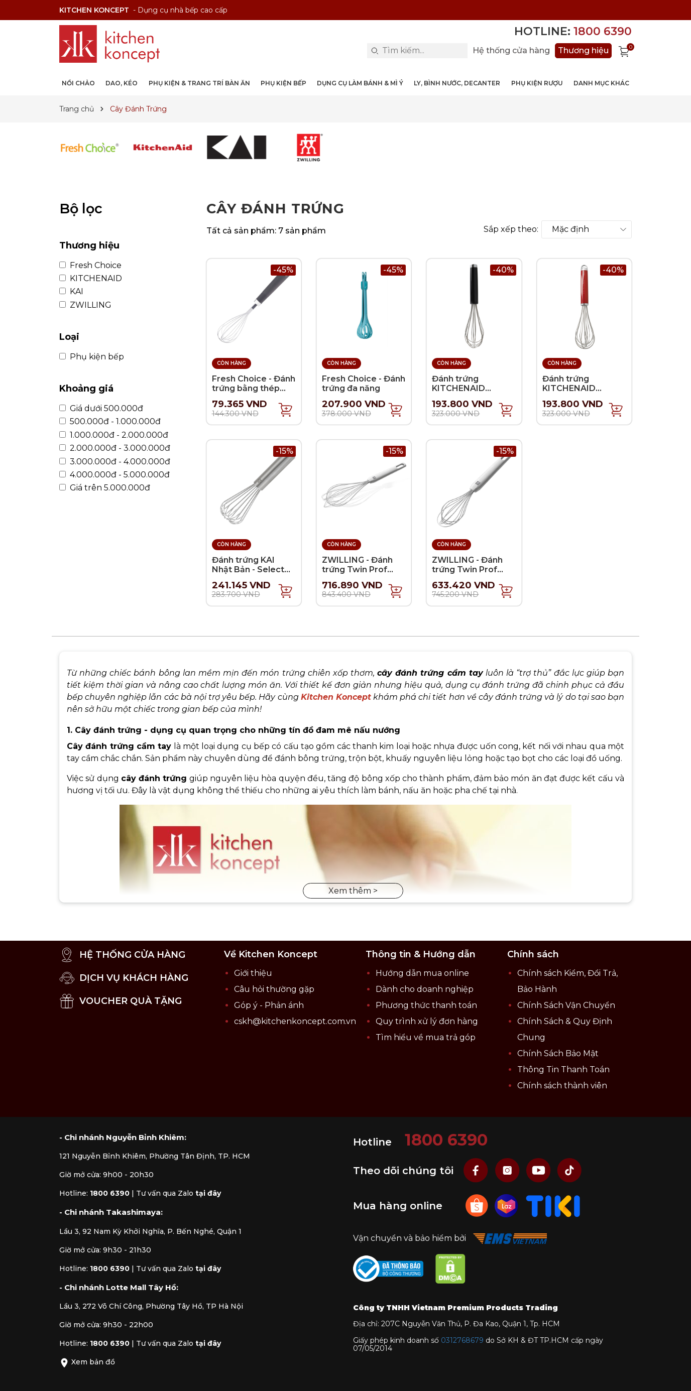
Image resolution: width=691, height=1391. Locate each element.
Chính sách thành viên (562, 1085)
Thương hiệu (583, 50)
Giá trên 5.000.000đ (104, 487)
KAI (71, 291)
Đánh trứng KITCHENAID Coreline (569, 388)
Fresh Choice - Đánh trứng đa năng (363, 383)
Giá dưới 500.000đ (101, 408)
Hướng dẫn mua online (422, 973)
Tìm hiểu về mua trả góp (426, 1037)
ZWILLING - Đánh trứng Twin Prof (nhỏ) (467, 569)
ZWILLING (85, 305)
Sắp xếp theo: (511, 229)
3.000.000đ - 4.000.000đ (114, 461)
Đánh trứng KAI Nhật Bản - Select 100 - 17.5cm (248, 569)
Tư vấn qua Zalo (178, 1193)
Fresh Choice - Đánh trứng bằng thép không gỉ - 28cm (253, 388)
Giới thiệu (253, 973)
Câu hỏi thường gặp (274, 989)
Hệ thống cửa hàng (511, 50)
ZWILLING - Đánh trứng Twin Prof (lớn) (357, 569)
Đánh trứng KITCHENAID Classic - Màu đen (468, 388)
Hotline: (573, 31)
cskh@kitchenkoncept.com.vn (295, 1021)
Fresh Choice (90, 265)
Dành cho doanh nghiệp (425, 989)
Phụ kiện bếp (91, 356)
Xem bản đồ (87, 1361)
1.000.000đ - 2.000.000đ (113, 435)
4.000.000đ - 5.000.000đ (114, 474)
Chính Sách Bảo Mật (558, 1053)
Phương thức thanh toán (426, 1005)
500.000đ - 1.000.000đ (110, 421)
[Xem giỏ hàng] (624, 50)
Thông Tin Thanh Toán (563, 1069)
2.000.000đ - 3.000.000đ (114, 448)
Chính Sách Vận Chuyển (566, 1005)
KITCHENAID (90, 278)
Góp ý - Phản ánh (269, 1005)
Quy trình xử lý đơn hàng (427, 1021)
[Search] (375, 50)
